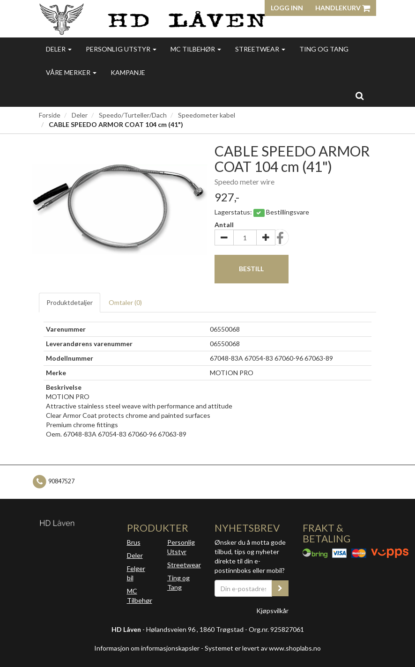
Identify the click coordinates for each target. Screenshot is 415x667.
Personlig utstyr (121, 49)
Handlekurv (342, 8)
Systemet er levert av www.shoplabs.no (263, 648)
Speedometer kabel (206, 115)
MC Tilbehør (195, 49)
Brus (134, 542)
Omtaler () (125, 302)
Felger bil (136, 573)
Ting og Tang (323, 49)
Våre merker (71, 72)
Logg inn (287, 8)
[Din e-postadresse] (243, 588)
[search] (359, 95)
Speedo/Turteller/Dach (133, 115)
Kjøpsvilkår (272, 611)
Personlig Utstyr (181, 547)
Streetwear (260, 49)
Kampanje (128, 72)
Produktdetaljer (69, 302)
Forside (49, 115)
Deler (59, 49)
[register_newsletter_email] (280, 588)
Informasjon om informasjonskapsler (147, 648)
